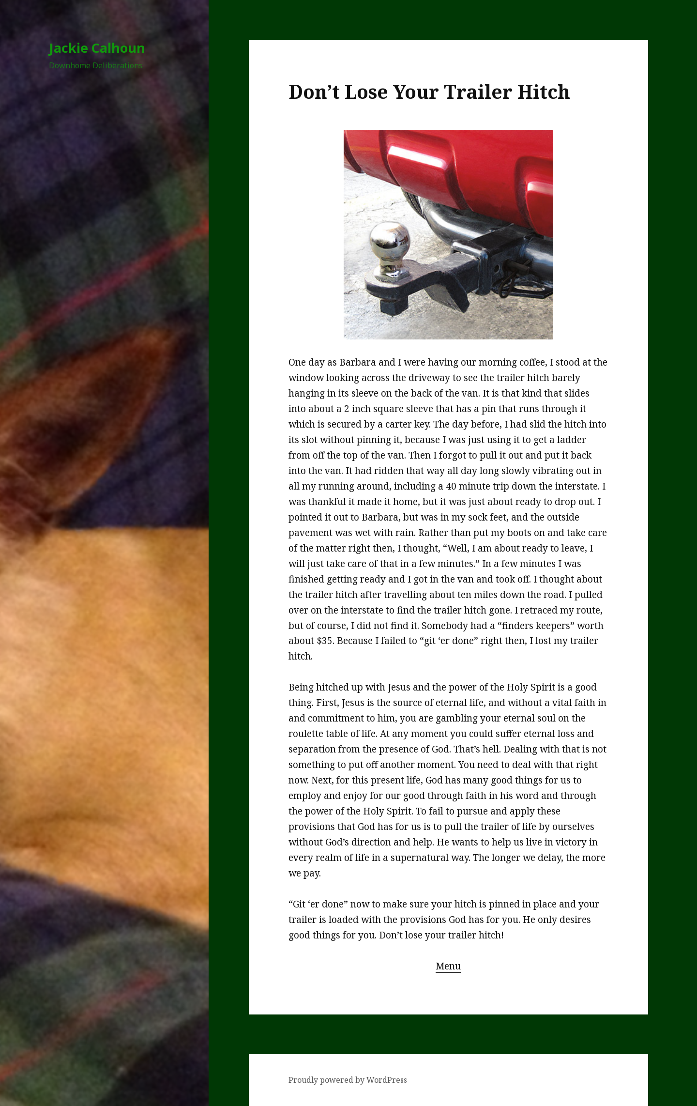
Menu (448, 966)
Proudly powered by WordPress (347, 1080)
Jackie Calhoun (97, 48)
